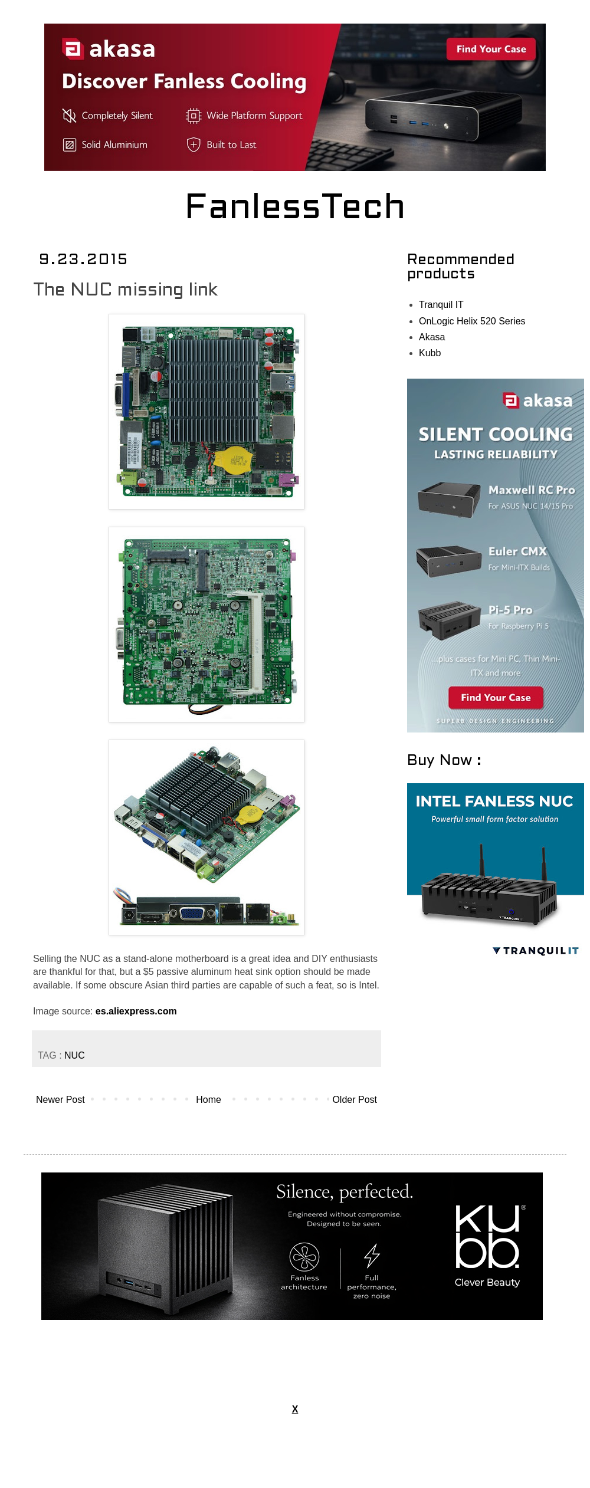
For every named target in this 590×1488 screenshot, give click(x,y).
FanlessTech (295, 209)
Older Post (354, 1100)
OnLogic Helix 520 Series (472, 321)
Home (208, 1100)
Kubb (430, 353)
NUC (74, 1055)
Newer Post (60, 1100)
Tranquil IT (441, 305)
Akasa (432, 337)
